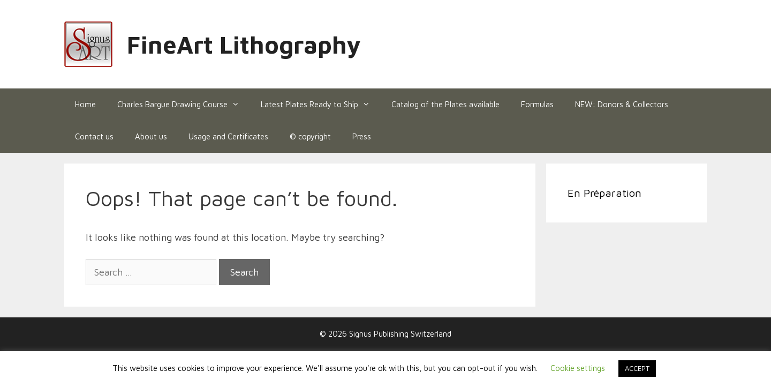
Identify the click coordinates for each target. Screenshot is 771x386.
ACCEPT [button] (637, 368)
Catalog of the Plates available (445, 104)
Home (85, 104)
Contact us (94, 136)
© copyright (310, 136)
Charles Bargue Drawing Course (183, 104)
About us (151, 136)
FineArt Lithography (244, 44)
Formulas (537, 104)
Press (361, 136)
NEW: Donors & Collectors (621, 104)
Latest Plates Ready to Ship (321, 104)
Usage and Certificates (228, 136)
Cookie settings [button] (577, 368)
